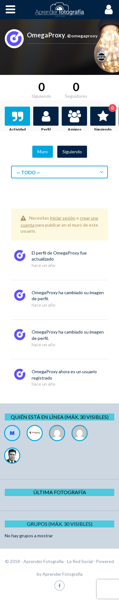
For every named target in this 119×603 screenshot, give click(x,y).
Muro (42, 151)
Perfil (46, 129)
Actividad (17, 129)
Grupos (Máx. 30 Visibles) (59, 524)
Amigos (74, 129)
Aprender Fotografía (62, 574)
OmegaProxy (66, 252)
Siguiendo (105, 119)
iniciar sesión (62, 218)
